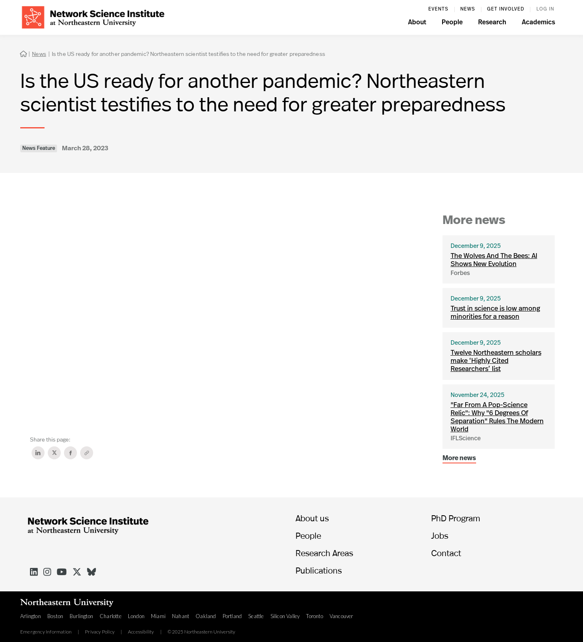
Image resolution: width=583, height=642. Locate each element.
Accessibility (141, 632)
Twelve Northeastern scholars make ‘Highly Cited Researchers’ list (496, 361)
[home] (93, 16)
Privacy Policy (100, 632)
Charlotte (110, 616)
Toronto (314, 616)
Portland (232, 616)
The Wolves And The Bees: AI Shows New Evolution (494, 260)
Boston (55, 616)
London (136, 616)
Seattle (256, 616)
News (467, 9)
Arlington (30, 616)
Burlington (81, 616)
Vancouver (341, 616)
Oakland (206, 616)
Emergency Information (46, 632)
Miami (158, 616)
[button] (417, 23)
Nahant (180, 616)
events (438, 9)
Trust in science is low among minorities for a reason (495, 312)
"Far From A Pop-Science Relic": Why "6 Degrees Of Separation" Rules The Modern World (497, 417)
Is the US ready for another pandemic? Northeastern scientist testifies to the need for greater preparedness (188, 54)
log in (545, 9)
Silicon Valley (285, 616)
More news (459, 458)
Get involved (505, 9)
